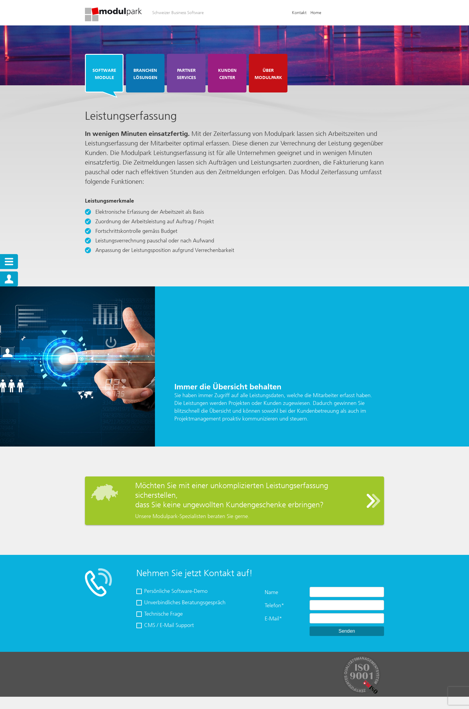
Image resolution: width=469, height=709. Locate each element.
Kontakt (299, 12)
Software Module (104, 74)
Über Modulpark (268, 74)
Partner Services (186, 74)
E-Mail (273, 618)
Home (315, 12)
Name (271, 592)
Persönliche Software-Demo (176, 591)
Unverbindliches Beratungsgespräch (185, 602)
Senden (347, 631)
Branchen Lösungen (145, 74)
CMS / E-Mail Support (169, 625)
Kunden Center (227, 74)
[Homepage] (113, 19)
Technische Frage (163, 614)
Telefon (274, 605)
